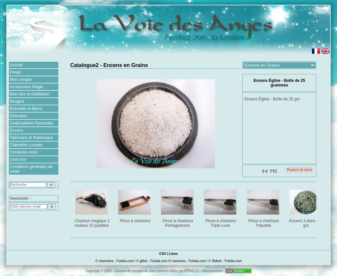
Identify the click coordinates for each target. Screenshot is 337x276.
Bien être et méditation (29, 94)
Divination (18, 116)
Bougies (17, 101)
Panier (15, 72)
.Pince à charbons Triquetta (263, 207)
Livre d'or (18, 159)
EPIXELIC (191, 270)
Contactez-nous (24, 152)
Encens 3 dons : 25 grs (306, 207)
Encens (16, 130)
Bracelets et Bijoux (26, 108)
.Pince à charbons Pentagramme (178, 207)
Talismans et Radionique (31, 137)
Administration (211, 270)
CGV (163, 254)
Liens (173, 254)
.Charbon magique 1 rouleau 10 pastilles (92, 207)
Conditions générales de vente (31, 169)
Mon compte (21, 79)
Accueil (16, 65)
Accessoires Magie (26, 87)
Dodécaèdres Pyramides (31, 123)
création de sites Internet (149, 270)
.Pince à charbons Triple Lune (220, 207)
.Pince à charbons (135, 205)
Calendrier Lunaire (26, 145)
